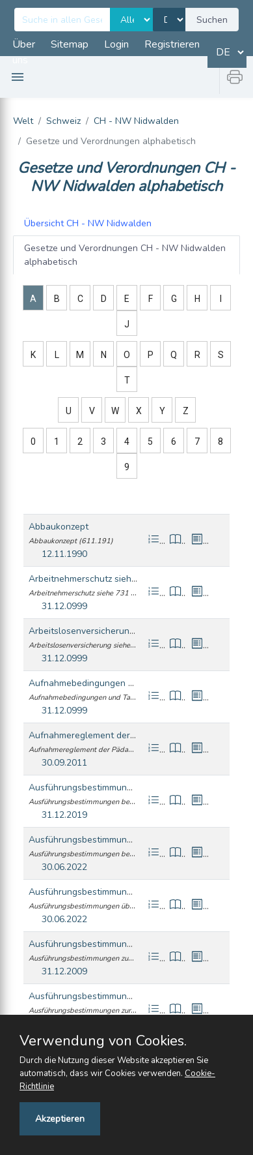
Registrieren (172, 44)
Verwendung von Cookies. (103, 1040)
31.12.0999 (64, 606)
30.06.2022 (64, 867)
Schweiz (63, 121)
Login (116, 44)
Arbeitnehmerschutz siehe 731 (92, 579)
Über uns (23, 52)
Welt (23, 121)
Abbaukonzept (58, 526)
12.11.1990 (64, 554)
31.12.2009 (64, 971)
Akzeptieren (60, 1119)
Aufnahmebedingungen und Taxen (100, 683)
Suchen (212, 20)
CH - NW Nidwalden (136, 121)
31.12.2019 (64, 815)
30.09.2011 (64, 763)
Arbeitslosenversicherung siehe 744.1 (107, 631)
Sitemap (69, 44)
